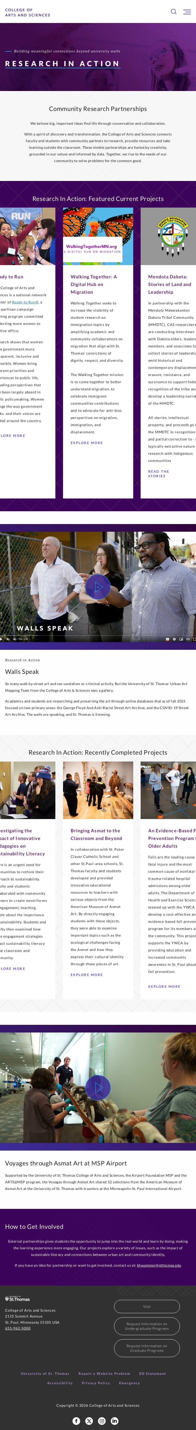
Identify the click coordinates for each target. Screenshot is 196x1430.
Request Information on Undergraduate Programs (147, 1326)
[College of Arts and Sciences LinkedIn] (114, 1421)
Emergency (129, 1383)
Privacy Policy (96, 1383)
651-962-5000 (18, 1328)
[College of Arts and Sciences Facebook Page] (76, 1421)
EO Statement (152, 1373)
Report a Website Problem (104, 1373)
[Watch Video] (98, 587)
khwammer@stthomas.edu (159, 1265)
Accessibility (60, 1383)
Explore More (89, 443)
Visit (147, 1306)
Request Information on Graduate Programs (147, 1348)
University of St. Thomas (45, 1373)
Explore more (166, 986)
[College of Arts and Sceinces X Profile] (89, 1421)
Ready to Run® (25, 302)
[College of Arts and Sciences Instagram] (102, 1421)
